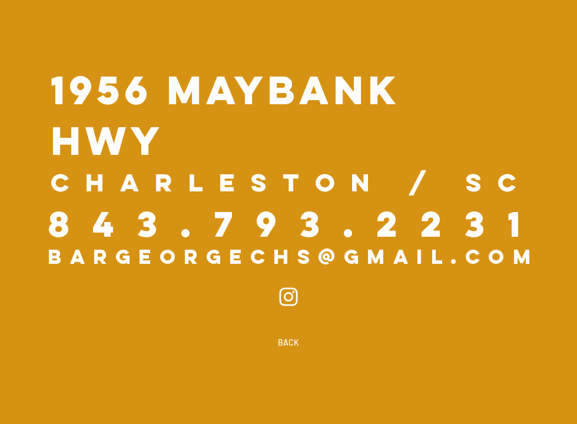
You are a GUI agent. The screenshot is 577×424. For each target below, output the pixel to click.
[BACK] (288, 343)
